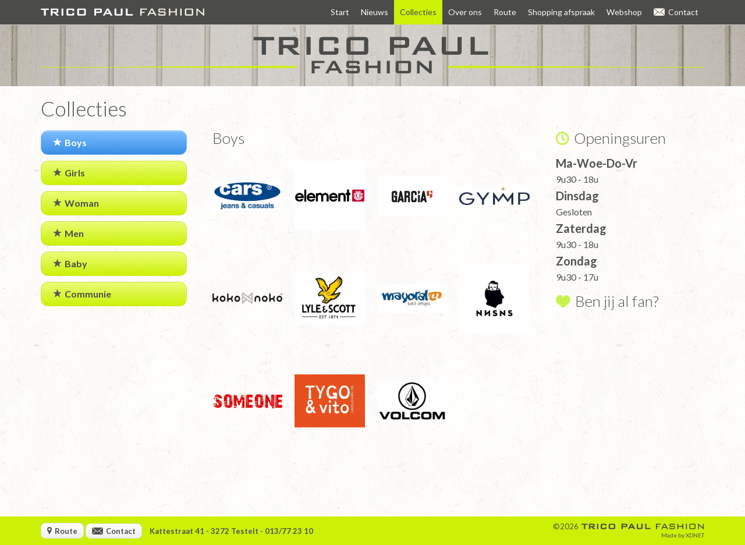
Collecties (418, 12)
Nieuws (374, 12)
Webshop (624, 12)
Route (505, 12)
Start (340, 12)
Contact (676, 12)
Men (68, 233)
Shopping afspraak (561, 12)
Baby (70, 263)
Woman (76, 202)
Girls (69, 172)
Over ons (465, 12)
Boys (70, 142)
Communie (82, 293)
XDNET (695, 535)
